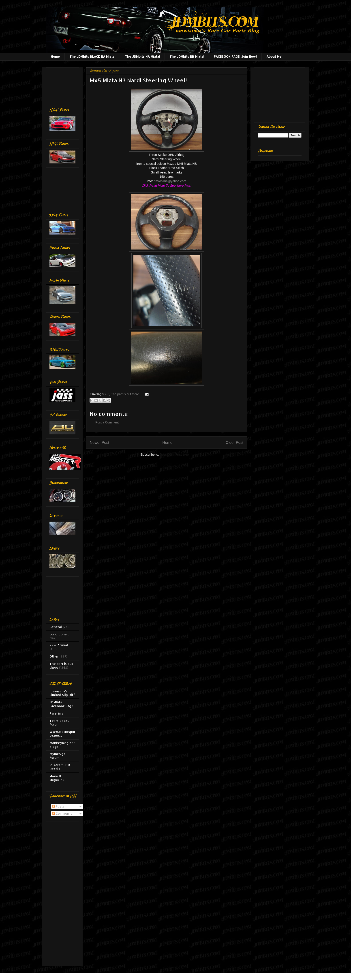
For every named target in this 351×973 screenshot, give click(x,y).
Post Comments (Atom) (176, 454)
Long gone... (59, 634)
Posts (58, 806)
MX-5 (105, 394)
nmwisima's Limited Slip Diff (62, 693)
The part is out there (125, 394)
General (55, 627)
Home (55, 56)
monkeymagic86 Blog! (62, 745)
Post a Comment (107, 422)
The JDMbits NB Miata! (186, 56)
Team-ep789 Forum (59, 722)
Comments (62, 813)
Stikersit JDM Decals (59, 767)
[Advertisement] (63, 83)
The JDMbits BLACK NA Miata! (92, 56)
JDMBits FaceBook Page (61, 704)
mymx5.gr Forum (57, 755)
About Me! (274, 56)
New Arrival (58, 645)
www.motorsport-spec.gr (62, 733)
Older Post (234, 442)
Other (54, 656)
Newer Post (99, 442)
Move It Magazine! (57, 778)
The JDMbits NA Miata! (142, 56)
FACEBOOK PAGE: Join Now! (235, 56)
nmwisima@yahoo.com (170, 181)
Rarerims (56, 713)
